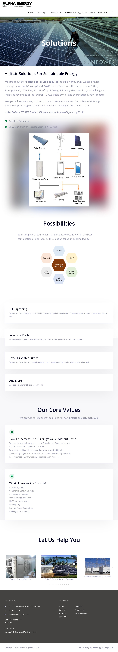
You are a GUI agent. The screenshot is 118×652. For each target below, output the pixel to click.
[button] (112, 12)
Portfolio (55, 12)
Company (41, 12)
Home (30, 12)
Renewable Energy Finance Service (80, 12)
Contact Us (103, 12)
